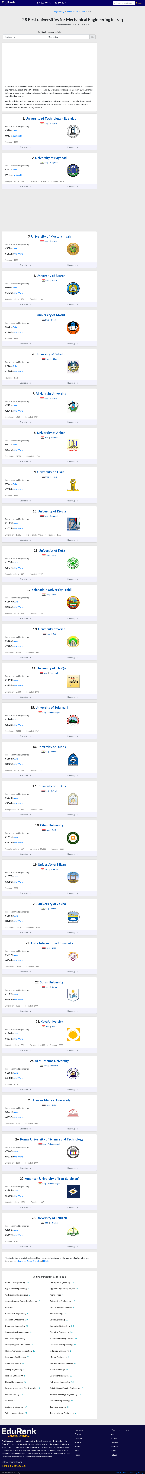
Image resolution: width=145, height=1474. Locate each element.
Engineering (59, 11)
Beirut (77, 1446)
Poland (114, 1455)
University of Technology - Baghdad (49, 118)
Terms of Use (122, 1472)
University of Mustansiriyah (49, 236)
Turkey (114, 1438)
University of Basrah (49, 276)
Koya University (49, 1021)
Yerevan (78, 1438)
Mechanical (72, 11)
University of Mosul (49, 315)
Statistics (25, 147)
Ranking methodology (14, 1465)
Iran (112, 1434)
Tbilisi (77, 1455)
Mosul (36, 1261)
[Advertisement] (24, 65)
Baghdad (22, 1261)
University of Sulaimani (49, 707)
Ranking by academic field (49, 32)
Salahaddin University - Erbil (49, 590)
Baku (77, 1450)
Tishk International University (49, 943)
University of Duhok (49, 747)
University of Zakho (49, 904)
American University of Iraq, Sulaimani (49, 1178)
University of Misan (49, 864)
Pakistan (114, 1446)
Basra (29, 1261)
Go (92, 37)
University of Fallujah (49, 1218)
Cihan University (49, 825)
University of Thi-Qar (49, 668)
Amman (78, 1442)
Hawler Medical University (49, 1100)
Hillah (46, 1261)
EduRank (85, 24)
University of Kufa (49, 550)
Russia (113, 1450)
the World (17, 135)
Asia (83, 11)
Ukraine (114, 1442)
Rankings (73, 147)
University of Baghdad (49, 158)
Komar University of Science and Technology (49, 1139)
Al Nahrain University (49, 393)
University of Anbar (49, 433)
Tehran (78, 1434)
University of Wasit (49, 629)
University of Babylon (49, 354)
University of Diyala (49, 511)
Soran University (49, 982)
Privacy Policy (136, 1472)
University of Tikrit (49, 472)
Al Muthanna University (49, 1061)
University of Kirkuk (49, 786)
